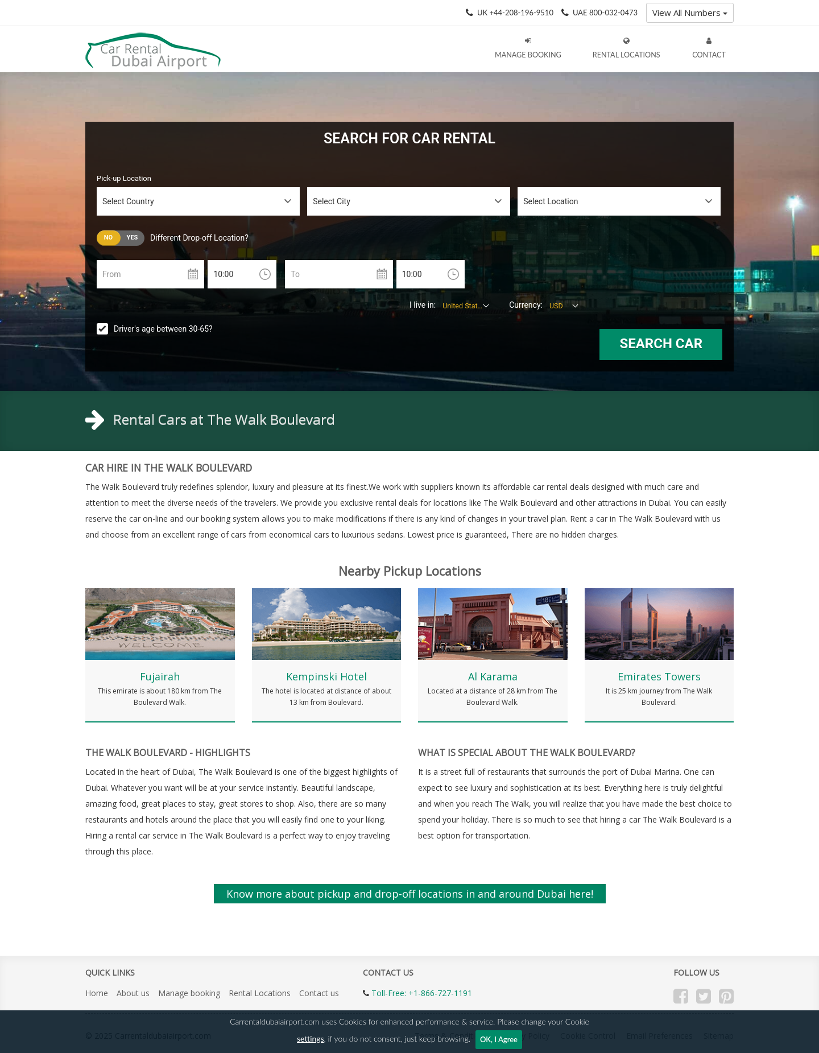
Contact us (319, 993)
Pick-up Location (124, 178)
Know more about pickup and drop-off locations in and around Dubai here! (409, 894)
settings (310, 1038)
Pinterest (726, 996)
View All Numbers (689, 12)
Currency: (526, 304)
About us (133, 993)
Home (96, 993)
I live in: (423, 304)
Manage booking (189, 993)
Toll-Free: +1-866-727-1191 (421, 993)
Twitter (703, 996)
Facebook (680, 996)
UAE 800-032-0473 (605, 12)
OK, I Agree (499, 1039)
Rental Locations (260, 993)
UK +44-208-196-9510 (515, 12)
